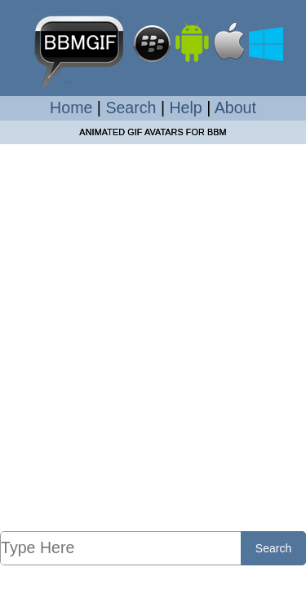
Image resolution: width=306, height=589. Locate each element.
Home (71, 107)
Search (130, 107)
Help (185, 107)
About (235, 107)
